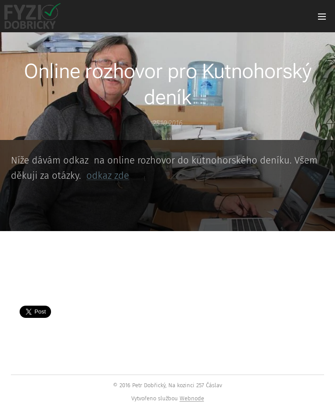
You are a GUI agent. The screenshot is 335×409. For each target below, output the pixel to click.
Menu (322, 16)
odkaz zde (107, 175)
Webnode (192, 398)
